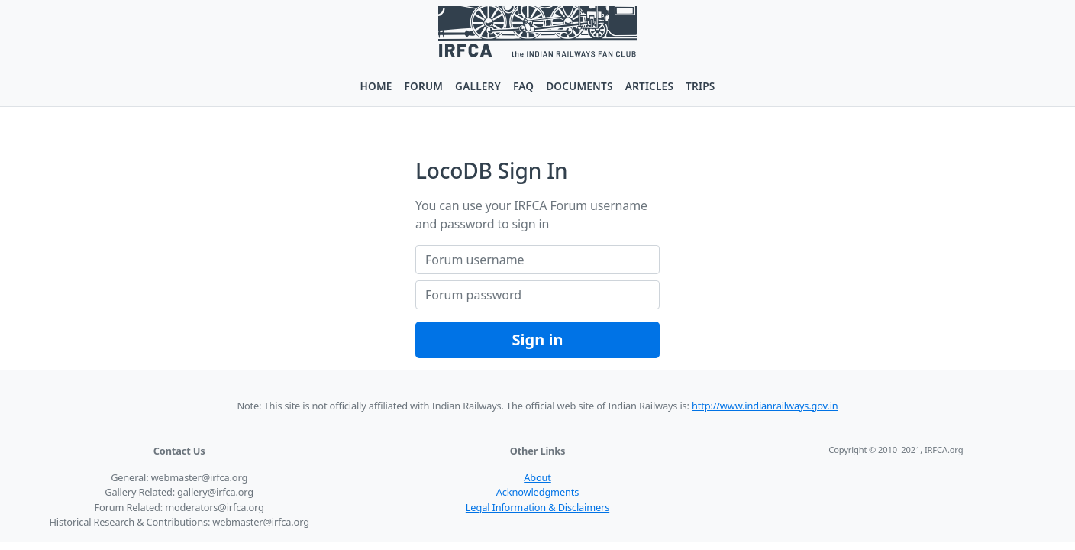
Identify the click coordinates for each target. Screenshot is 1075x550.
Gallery (478, 86)
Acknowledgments (537, 492)
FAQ (523, 86)
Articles (649, 86)
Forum (424, 86)
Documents (579, 86)
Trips (700, 86)
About (537, 477)
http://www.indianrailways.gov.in (765, 405)
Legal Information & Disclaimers (537, 507)
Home (376, 86)
